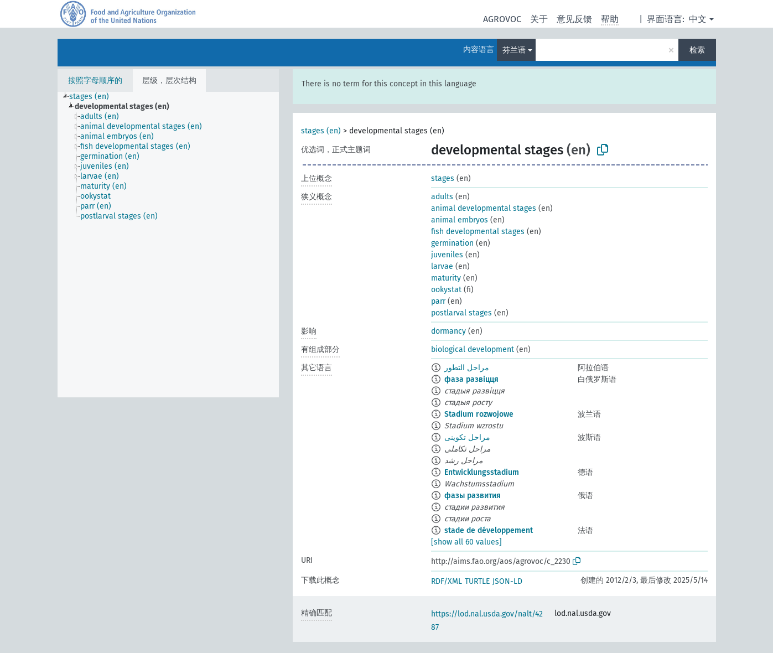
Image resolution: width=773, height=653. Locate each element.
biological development (472, 349)
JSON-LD (507, 581)
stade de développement (488, 530)
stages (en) (321, 131)
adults (442, 196)
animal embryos (459, 220)
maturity (446, 278)
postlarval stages (461, 313)
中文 (698, 19)
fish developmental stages (478, 231)
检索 (697, 50)
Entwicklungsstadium (481, 472)
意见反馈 (574, 19)
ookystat (446, 289)
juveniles (447, 255)
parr (438, 301)
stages (442, 178)
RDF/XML (446, 581)
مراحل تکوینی (467, 437)
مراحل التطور (466, 367)
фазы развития (472, 495)
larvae (442, 266)
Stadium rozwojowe (478, 414)
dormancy (448, 331)
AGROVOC (502, 19)
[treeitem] (94, 97)
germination (452, 243)
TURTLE (477, 581)
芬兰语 (514, 50)
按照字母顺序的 (95, 80)
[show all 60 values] (466, 542)
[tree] (168, 244)
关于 (539, 19)
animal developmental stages (483, 208)
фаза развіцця (471, 379)
